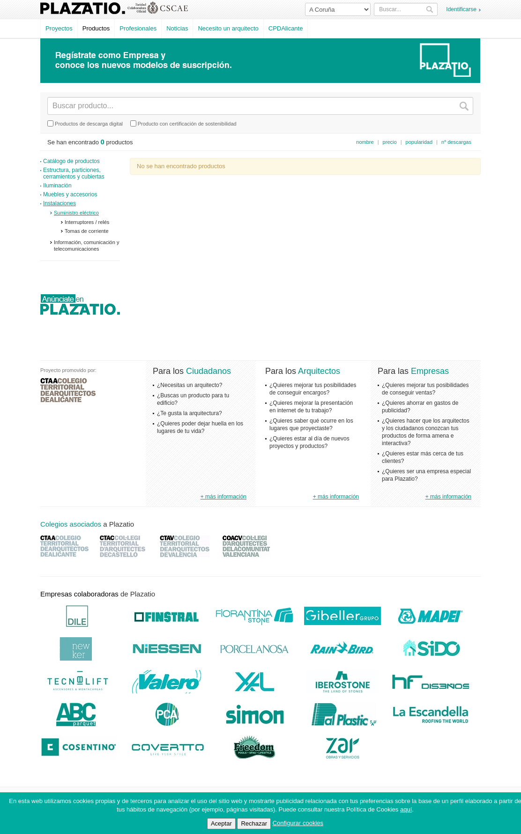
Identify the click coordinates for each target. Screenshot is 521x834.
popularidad (419, 142)
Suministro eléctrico (76, 213)
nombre (364, 142)
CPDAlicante (285, 28)
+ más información (223, 496)
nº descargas (456, 142)
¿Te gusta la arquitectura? (189, 413)
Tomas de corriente (87, 231)
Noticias (177, 28)
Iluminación (57, 185)
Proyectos (59, 28)
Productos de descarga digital (85, 123)
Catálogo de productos (71, 161)
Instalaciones (59, 203)
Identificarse (461, 9)
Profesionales (137, 28)
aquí (406, 809)
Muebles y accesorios (70, 194)
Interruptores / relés (87, 222)
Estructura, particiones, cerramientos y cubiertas (73, 173)
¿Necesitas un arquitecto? (189, 385)
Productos (96, 28)
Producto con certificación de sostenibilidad (183, 123)
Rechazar (254, 823)
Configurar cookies (298, 823)
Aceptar (221, 823)
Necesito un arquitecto (228, 28)
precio (390, 142)
